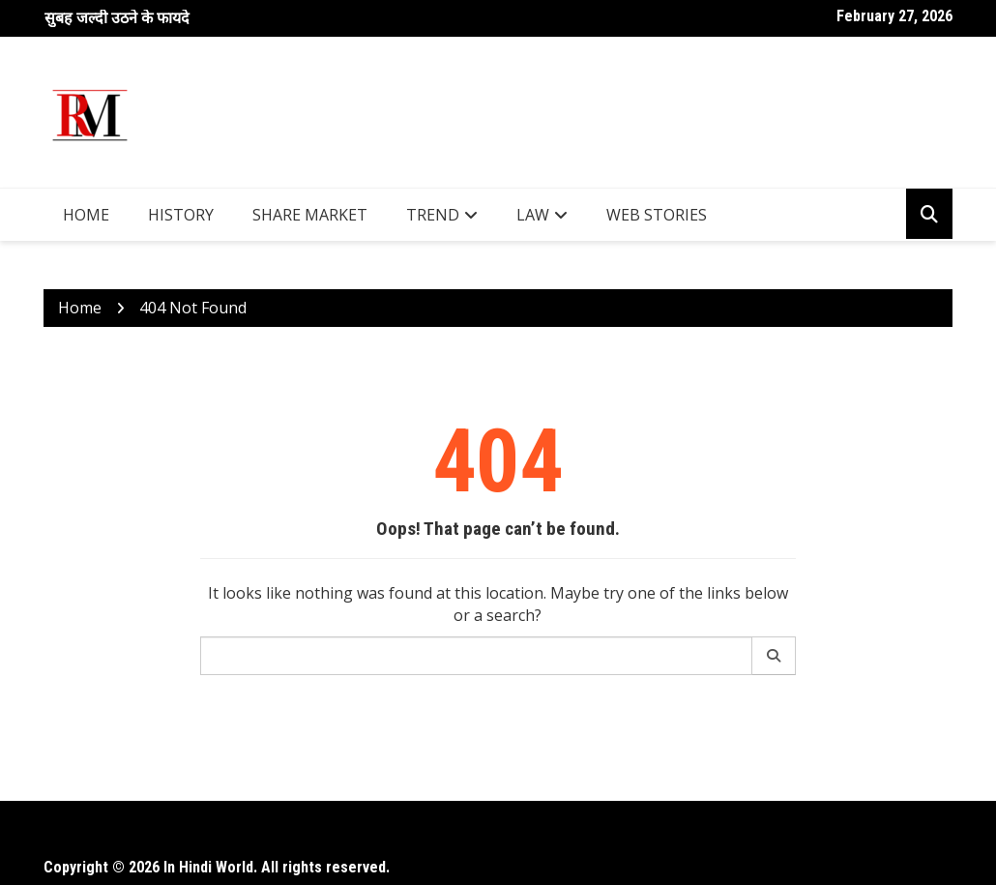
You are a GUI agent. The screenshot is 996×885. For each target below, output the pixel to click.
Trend (432, 214)
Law (532, 214)
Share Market (309, 214)
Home (86, 214)
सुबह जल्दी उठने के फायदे (117, 18)
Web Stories (656, 214)
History (181, 214)
